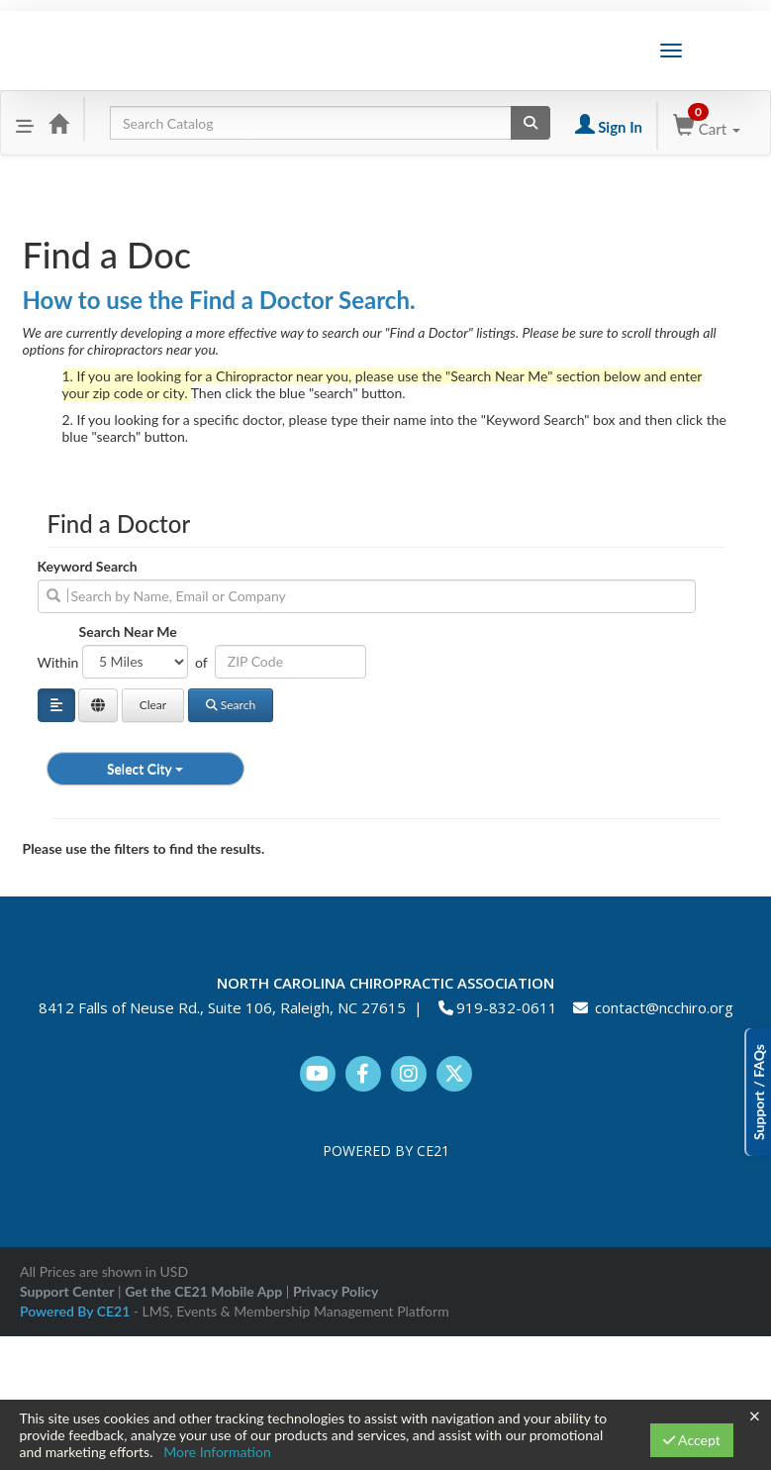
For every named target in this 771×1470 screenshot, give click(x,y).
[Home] (58, 123)
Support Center (67, 1291)
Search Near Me (128, 631)
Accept (692, 1439)
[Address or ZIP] (290, 662)
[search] (367, 596)
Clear (153, 704)
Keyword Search (88, 566)
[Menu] (24, 123)
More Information (217, 1451)
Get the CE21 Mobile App (203, 1291)
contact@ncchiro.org (664, 1007)
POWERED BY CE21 (386, 1150)
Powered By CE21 (77, 1311)
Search (230, 704)
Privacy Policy (335, 1291)
